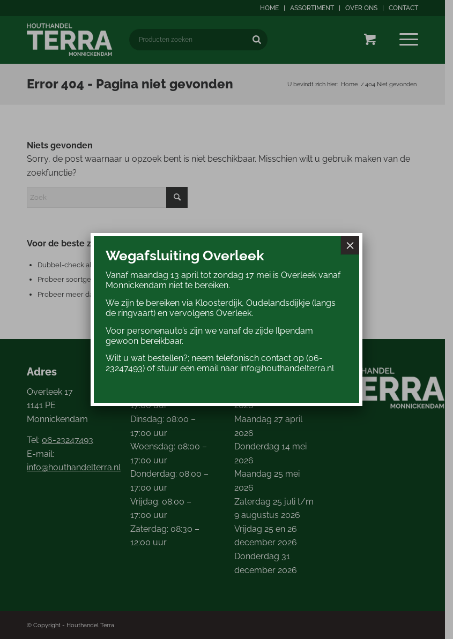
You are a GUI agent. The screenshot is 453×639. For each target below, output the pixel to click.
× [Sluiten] (350, 245)
